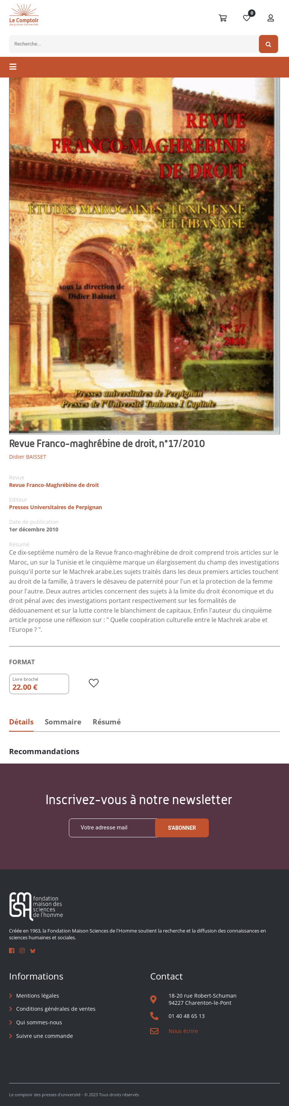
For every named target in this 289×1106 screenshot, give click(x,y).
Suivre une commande (44, 1035)
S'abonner (182, 828)
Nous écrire (183, 1030)
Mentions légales (37, 995)
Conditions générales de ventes (56, 1009)
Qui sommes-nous (39, 1022)
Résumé (107, 722)
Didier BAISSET (27, 456)
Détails (21, 722)
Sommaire (63, 722)
